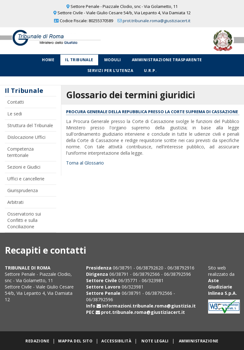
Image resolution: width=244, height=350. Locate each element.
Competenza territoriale (20, 152)
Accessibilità (116, 341)
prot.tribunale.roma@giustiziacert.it (156, 20)
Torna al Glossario (85, 163)
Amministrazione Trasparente (167, 59)
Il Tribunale (79, 59)
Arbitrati (15, 202)
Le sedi (14, 114)
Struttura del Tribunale (30, 125)
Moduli (112, 59)
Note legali (154, 341)
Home (48, 59)
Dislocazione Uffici (26, 137)
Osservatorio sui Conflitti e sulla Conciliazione (24, 220)
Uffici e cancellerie (25, 179)
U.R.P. (150, 70)
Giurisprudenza (22, 190)
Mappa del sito (75, 341)
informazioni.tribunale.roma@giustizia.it (149, 306)
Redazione (37, 341)
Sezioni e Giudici (23, 167)
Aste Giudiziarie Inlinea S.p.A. (222, 286)
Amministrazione (199, 341)
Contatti (15, 102)
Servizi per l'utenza (110, 70)
